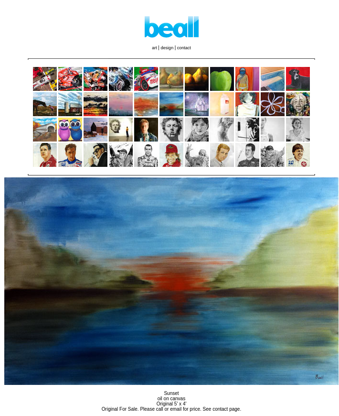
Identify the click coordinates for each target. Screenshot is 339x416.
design (168, 47)
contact (184, 47)
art (155, 47)
